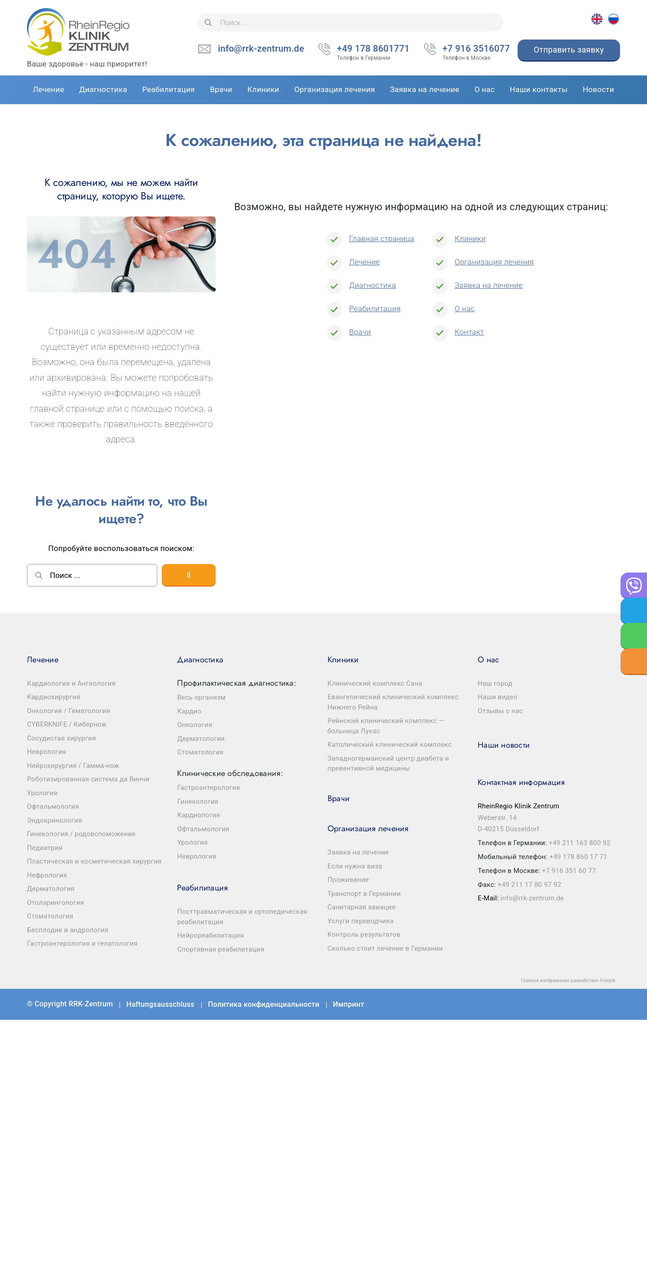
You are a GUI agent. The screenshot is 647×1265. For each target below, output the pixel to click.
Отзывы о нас (500, 711)
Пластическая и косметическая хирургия (94, 861)
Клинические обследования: (230, 773)
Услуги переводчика (361, 921)
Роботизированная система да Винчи (88, 779)
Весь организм (201, 697)
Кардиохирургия (53, 697)
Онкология (194, 725)
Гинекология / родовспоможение (81, 834)
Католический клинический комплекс (390, 744)
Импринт (348, 1004)
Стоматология (50, 916)
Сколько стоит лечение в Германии (385, 948)
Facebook (527, 1004)
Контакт (469, 331)
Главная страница (381, 238)
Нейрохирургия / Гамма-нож (73, 766)
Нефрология (47, 875)
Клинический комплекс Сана (375, 683)
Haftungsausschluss (160, 1004)
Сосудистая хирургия (61, 738)
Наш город (495, 683)
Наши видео (498, 697)
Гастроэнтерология (208, 788)
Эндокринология (54, 820)
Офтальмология (53, 806)
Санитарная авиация (362, 907)
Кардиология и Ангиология (71, 683)
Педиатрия (44, 848)
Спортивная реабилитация (220, 949)
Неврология (46, 752)
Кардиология (198, 815)
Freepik (608, 980)
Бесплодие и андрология (67, 930)
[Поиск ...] (350, 22)
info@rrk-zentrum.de (261, 48)
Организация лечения (494, 261)
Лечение (364, 261)
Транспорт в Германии (364, 894)
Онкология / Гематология (68, 711)
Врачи (360, 331)
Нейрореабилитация (210, 935)
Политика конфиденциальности (263, 1004)
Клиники (470, 238)
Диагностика (372, 285)
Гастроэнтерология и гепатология (82, 943)
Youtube (553, 1004)
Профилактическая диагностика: (236, 683)
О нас (464, 308)
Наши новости (504, 745)
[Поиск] (208, 22)
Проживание (348, 880)
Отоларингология (55, 903)
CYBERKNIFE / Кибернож (66, 724)
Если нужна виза (355, 866)
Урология (42, 793)
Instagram (606, 1004)
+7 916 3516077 (476, 49)
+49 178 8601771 (373, 49)
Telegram (580, 1004)
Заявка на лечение (489, 285)
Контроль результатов (364, 934)
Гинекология (197, 802)
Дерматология (51, 889)
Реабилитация (375, 308)
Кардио (189, 711)
